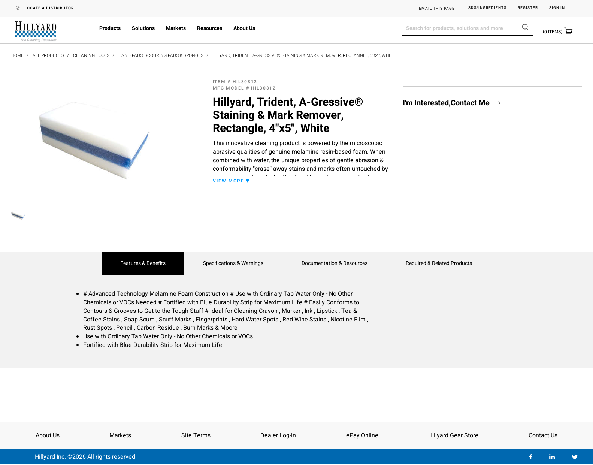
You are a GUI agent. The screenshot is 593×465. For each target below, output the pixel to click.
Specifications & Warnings (233, 263)
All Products (48, 55)
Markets (176, 28)
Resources (209, 28)
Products (110, 28)
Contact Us (543, 435)
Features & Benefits (143, 263)
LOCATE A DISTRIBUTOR (49, 8)
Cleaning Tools (91, 55)
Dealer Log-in (278, 435)
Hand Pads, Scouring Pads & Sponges (160, 55)
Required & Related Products (439, 263)
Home (17, 55)
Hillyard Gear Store (453, 435)
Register (528, 8)
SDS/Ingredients (487, 8)
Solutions (143, 28)
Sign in (557, 8)
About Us (244, 28)
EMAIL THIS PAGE (437, 8)
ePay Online (362, 435)
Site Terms (196, 435)
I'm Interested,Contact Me (446, 103)
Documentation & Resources (334, 263)
